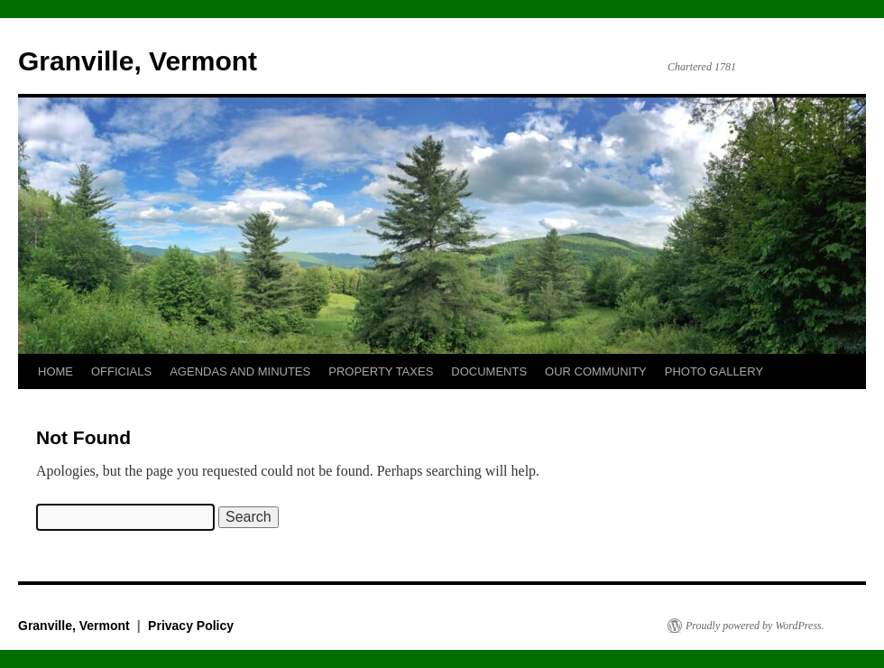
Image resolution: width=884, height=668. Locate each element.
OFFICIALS (121, 371)
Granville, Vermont (137, 61)
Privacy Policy (191, 625)
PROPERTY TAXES (380, 371)
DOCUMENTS (489, 371)
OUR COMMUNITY (596, 371)
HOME (55, 371)
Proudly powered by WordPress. (755, 625)
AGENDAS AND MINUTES (240, 371)
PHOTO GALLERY (714, 371)
